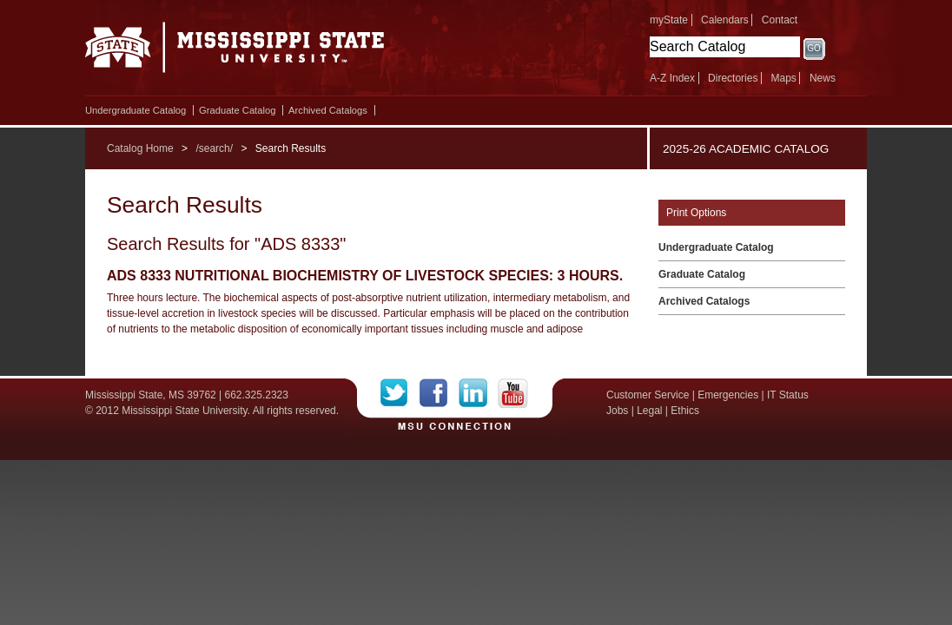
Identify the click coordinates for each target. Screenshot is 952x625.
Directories (732, 78)
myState (669, 20)
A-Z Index (672, 78)
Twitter (400, 393)
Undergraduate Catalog (135, 110)
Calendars (725, 20)
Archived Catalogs (327, 110)
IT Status (788, 395)
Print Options (696, 213)
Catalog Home (140, 148)
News (823, 78)
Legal (649, 411)
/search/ (214, 148)
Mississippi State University (235, 52)
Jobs (617, 411)
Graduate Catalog (237, 110)
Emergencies (727, 395)
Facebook (439, 393)
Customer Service (647, 395)
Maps (783, 78)
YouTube (513, 393)
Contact (779, 20)
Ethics (685, 411)
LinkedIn (478, 393)
